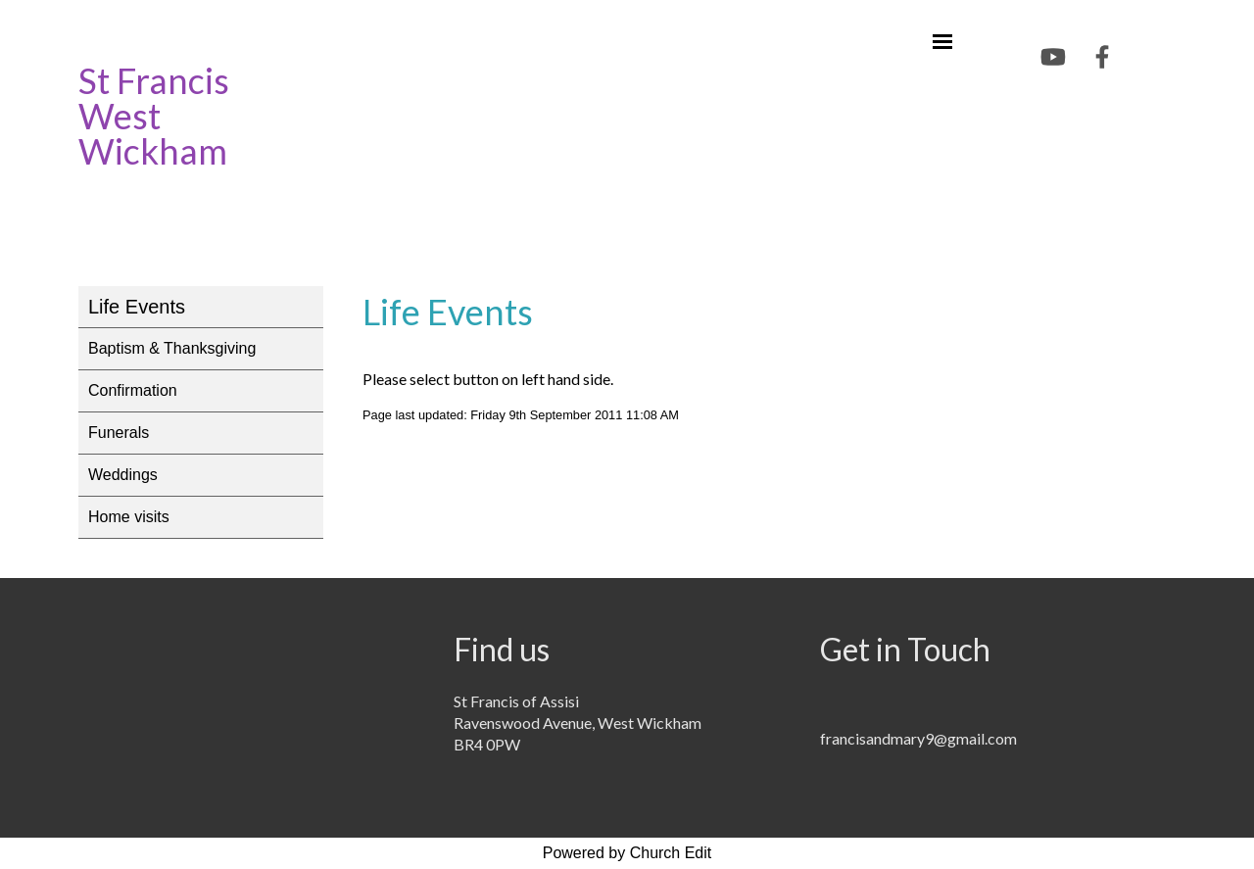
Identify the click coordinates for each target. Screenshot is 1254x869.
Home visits (128, 516)
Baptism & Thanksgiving (172, 348)
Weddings (123, 474)
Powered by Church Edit (627, 853)
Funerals (118, 432)
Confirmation (132, 390)
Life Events (136, 306)
